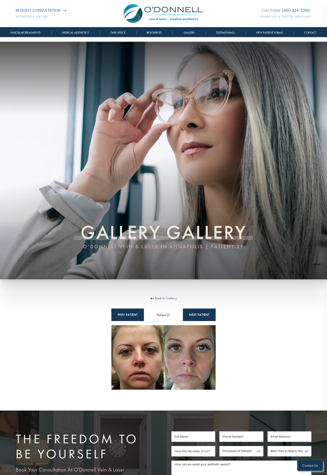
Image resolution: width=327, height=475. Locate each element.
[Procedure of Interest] (241, 451)
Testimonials (225, 32)
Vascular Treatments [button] (25, 32)
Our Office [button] (118, 32)
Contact (310, 32)
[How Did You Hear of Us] (193, 451)
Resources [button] (154, 32)
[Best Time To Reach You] (290, 451)
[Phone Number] (241, 436)
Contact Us (310, 465)
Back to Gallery (163, 298)
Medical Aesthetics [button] (75, 32)
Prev (128, 315)
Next (199, 315)
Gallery (189, 32)
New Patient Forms (269, 32)
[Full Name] (193, 436)
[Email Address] (290, 436)
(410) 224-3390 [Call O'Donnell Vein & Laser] (296, 10)
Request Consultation (41, 10)
